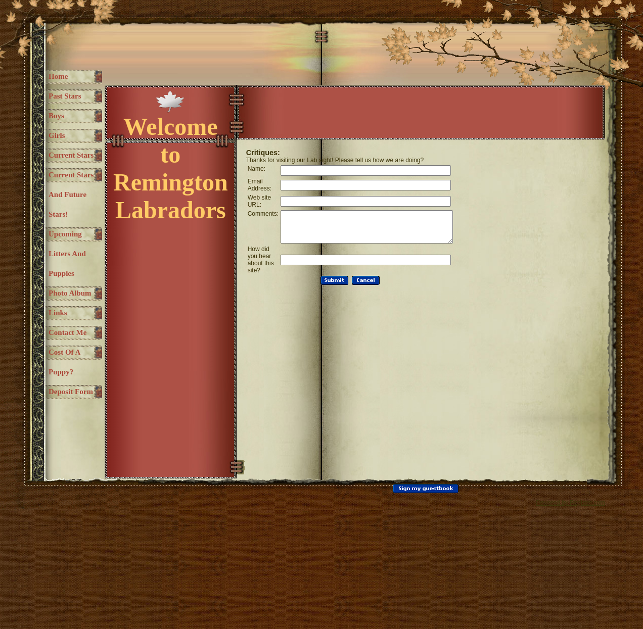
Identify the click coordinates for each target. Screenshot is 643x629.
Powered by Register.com (570, 620)
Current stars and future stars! (65, 224)
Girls (57, 135)
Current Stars (62, 165)
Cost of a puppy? (64, 460)
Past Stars (65, 96)
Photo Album (60, 362)
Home (58, 76)
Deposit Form (61, 500)
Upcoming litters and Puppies (65, 302)
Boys (56, 116)
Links (58, 392)
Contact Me (61, 421)
